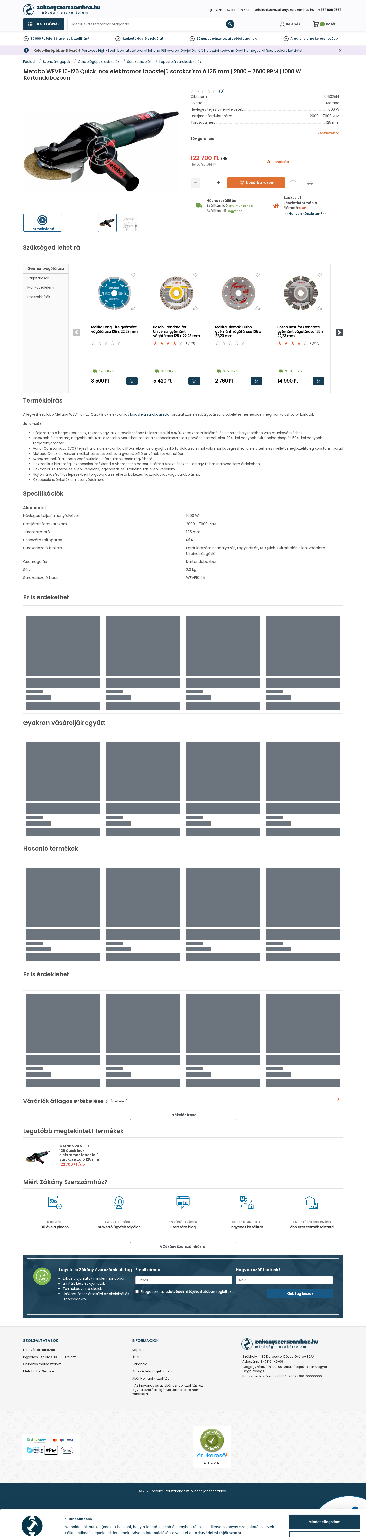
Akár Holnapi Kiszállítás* (151, 1379)
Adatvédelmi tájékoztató (152, 1371)
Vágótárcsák (38, 278)
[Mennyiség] (207, 183)
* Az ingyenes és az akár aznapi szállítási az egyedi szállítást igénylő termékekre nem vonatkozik (167, 1390)
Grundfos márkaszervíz (42, 1364)
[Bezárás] (340, 50)
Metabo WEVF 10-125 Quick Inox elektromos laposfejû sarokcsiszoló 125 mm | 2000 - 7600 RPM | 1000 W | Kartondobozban (80, 1157)
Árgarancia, (299, 38)
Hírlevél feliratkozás (39, 1350)
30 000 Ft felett (42, 38)
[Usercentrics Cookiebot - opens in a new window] (32, 1527)
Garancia (139, 1364)
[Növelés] (218, 183)
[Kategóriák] (43, 24)
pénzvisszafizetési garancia (234, 38)
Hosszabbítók (38, 296)
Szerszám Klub (239, 9)
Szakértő (129, 38)
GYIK (219, 9)
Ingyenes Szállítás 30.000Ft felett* (49, 1357)
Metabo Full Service (38, 1371)
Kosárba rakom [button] (132, 381)
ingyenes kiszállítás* (72, 38)
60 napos (203, 38)
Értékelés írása (183, 1114)
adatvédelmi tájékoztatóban (190, 1291)
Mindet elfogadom (324, 1501)
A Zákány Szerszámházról (183, 1246)
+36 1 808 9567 (329, 9)
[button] (339, 332)
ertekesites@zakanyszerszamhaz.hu (284, 9)
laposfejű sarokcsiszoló (149, 414)
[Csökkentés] (195, 183)
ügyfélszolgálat (150, 38)
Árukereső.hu (212, 1463)
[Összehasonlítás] (310, 182)
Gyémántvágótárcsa (45, 268)
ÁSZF (136, 1357)
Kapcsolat (140, 1350)
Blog (208, 9)
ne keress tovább (324, 38)
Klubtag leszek (300, 1293)
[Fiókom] (289, 24)
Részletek (73, 1525)
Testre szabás (325, 1517)
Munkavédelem (40, 287)
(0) (222, 91)
